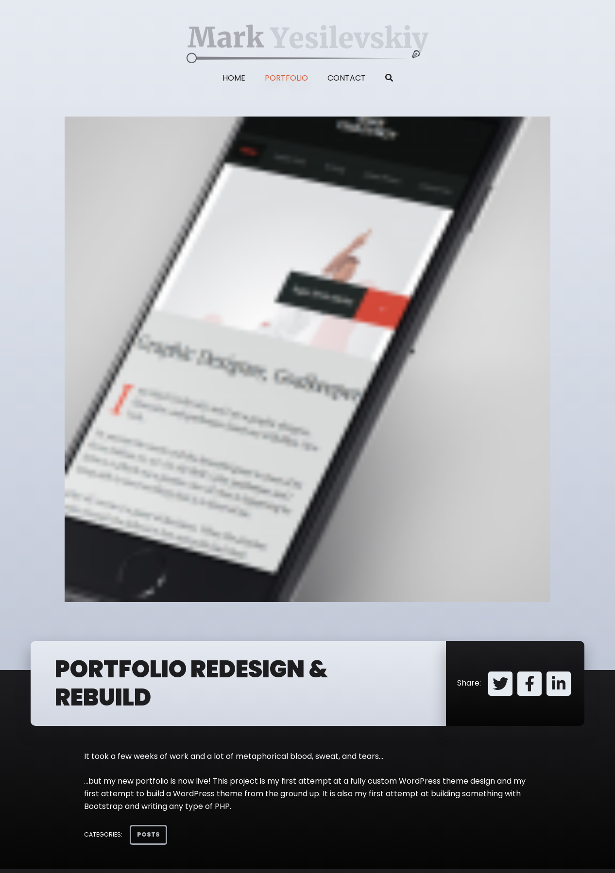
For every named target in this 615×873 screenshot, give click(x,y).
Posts (148, 834)
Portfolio (286, 78)
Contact (346, 78)
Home (233, 78)
